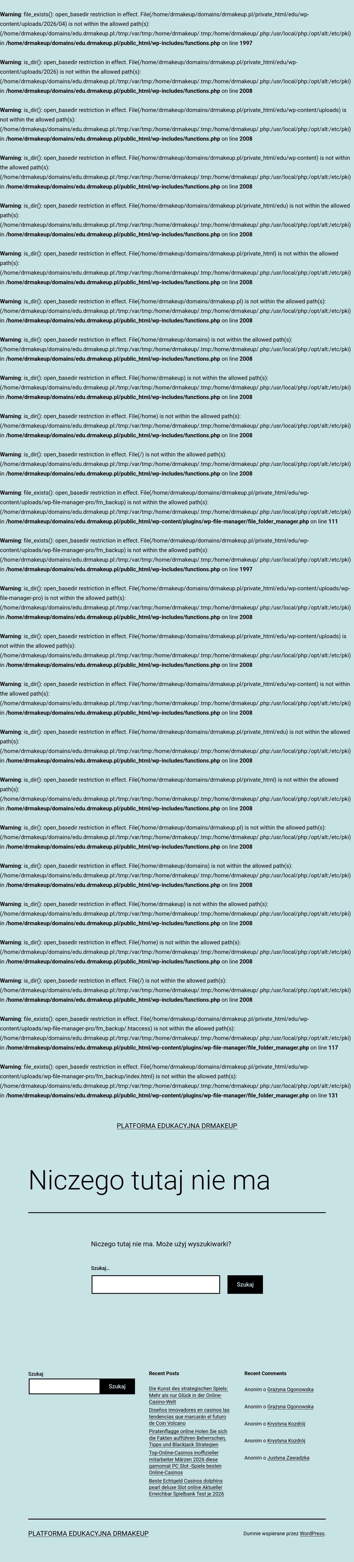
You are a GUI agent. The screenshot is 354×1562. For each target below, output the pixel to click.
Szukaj (35, 1374)
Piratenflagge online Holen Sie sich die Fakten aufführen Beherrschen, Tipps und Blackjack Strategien (188, 1437)
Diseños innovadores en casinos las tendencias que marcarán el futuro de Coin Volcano (189, 1416)
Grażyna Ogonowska (290, 1389)
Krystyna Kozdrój (286, 1424)
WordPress (312, 1533)
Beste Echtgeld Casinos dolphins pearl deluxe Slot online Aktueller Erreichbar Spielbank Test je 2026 (186, 1487)
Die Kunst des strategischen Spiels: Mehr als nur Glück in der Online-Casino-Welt (188, 1395)
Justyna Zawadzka (288, 1458)
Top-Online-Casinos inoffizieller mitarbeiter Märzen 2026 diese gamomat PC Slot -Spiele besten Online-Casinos (185, 1462)
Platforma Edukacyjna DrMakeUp (177, 1126)
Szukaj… (100, 1268)
